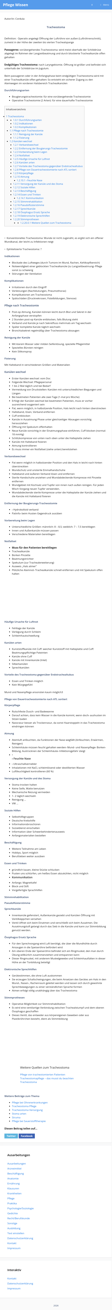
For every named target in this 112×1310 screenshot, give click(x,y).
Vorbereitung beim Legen (30, 152)
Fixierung (21, 137)
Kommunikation (30, 198)
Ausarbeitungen (16, 1163)
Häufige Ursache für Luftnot (31, 159)
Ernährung (13, 1183)
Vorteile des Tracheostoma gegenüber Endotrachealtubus (48, 166)
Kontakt (11, 1243)
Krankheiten (14, 1193)
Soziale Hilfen (24, 187)
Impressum (14, 1248)
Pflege (11, 1198)
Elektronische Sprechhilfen (31, 215)
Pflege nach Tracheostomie (26, 130)
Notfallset (21, 155)
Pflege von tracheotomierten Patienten (42, 1074)
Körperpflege (23, 173)
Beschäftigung (24, 191)
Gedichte (12, 1213)
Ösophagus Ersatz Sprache (31, 212)
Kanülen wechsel (21, 141)
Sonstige (12, 1223)
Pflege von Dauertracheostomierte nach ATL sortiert (44, 169)
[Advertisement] (55, 599)
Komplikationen (24, 127)
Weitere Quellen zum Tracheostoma (45, 222)
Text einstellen (15, 1233)
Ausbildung (13, 1228)
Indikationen (23, 123)
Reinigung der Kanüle (27, 134)
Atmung (21, 176)
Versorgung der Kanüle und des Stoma (38, 183)
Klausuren (13, 1188)
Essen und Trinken (27, 194)
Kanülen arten (24, 162)
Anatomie (13, 1178)
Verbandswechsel (25, 144)
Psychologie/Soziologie (20, 1208)
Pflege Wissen (15, 4)
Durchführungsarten (27, 120)
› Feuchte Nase (29, 180)
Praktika (12, 1203)
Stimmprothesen (26, 219)
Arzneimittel (14, 1168)
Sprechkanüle (24, 208)
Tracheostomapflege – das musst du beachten (47, 1078)
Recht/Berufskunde (18, 1218)
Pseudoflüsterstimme (28, 205)
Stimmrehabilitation (27, 201)
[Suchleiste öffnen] (92, 5)
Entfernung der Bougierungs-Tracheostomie (40, 148)
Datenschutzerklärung (20, 1238)
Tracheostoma (15, 116)
